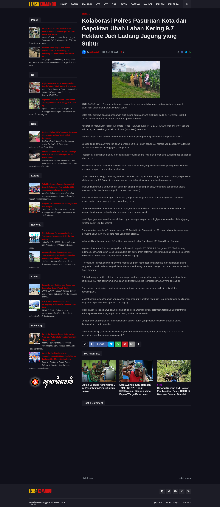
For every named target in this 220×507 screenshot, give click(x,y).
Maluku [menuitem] (87, 4)
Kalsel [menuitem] (148, 4)
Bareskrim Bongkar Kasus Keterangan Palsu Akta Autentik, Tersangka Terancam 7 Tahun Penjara (59, 337)
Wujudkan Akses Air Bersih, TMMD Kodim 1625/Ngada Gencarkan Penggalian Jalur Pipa (59, 103)
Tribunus (187, 502)
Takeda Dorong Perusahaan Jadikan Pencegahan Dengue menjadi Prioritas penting (58, 236)
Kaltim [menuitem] (160, 4)
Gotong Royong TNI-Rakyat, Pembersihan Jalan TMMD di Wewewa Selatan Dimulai (173, 391)
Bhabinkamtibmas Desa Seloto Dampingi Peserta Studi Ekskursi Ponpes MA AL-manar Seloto (59, 155)
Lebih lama (184, 478)
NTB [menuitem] (106, 4)
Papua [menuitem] (75, 4)
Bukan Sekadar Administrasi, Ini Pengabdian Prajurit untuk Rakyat (98, 388)
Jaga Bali (158, 502)
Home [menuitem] (63, 4)
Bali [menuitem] (114, 4)
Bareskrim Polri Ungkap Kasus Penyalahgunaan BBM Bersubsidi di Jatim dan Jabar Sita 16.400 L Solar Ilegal (59, 356)
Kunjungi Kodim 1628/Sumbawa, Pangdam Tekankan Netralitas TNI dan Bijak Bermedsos (59, 135)
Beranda (86, 14)
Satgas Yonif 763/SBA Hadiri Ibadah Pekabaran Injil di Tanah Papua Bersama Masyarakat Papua (58, 31)
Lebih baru (88, 478)
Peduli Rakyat (172, 502)
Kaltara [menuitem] (173, 4)
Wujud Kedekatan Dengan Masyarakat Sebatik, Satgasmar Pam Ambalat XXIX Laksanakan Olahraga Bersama (58, 187)
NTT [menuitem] (98, 4)
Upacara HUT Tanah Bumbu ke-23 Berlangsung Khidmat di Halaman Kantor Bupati (59, 304)
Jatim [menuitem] (124, 4)
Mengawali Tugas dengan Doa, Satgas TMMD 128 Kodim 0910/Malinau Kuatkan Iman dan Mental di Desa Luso (58, 255)
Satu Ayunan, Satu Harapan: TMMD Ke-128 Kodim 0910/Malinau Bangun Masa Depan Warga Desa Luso (135, 390)
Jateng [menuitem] (135, 4)
